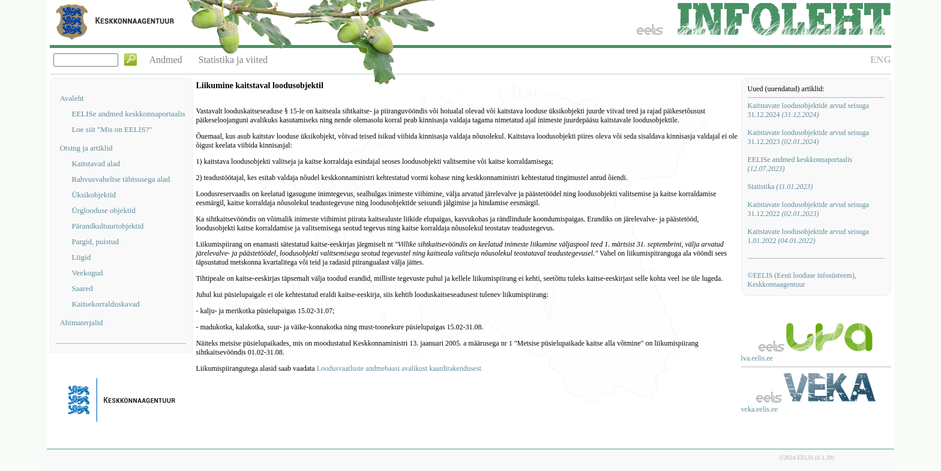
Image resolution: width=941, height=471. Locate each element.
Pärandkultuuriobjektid (107, 225)
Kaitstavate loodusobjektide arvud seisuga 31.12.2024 (808, 110)
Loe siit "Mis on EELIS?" (111, 129)
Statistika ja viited (233, 60)
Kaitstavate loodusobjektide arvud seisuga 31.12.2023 (808, 137)
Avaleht (71, 98)
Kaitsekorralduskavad (105, 303)
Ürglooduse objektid (103, 210)
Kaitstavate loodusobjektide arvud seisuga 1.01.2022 (808, 236)
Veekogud (87, 272)
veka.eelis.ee (759, 409)
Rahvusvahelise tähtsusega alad (120, 179)
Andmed (165, 60)
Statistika (780, 186)
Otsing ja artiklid (85, 147)
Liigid (81, 257)
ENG (880, 60)
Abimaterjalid (81, 322)
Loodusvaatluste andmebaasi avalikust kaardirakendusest (399, 368)
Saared (81, 288)
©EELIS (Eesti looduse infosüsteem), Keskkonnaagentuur (802, 280)
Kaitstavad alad (95, 163)
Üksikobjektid (93, 194)
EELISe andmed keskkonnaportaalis (128, 113)
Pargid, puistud (95, 241)
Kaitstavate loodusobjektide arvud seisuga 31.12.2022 (808, 209)
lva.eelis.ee (757, 358)
